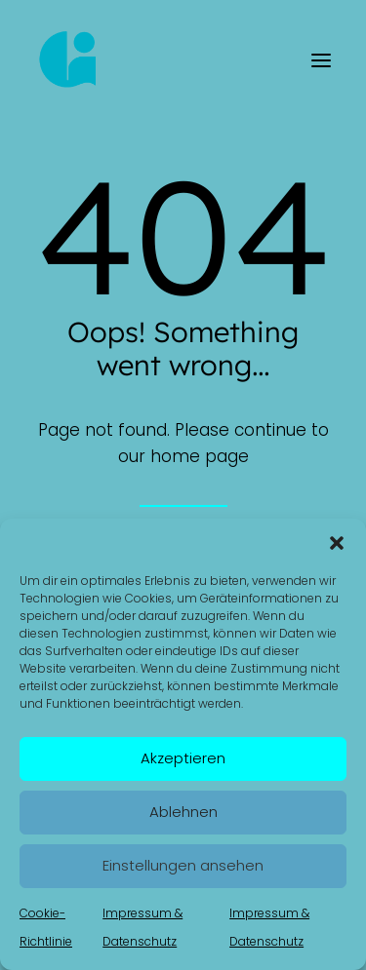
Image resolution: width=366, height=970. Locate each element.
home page (199, 456)
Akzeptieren (183, 758)
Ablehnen (183, 811)
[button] (336, 543)
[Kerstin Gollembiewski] (68, 60)
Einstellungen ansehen (183, 865)
